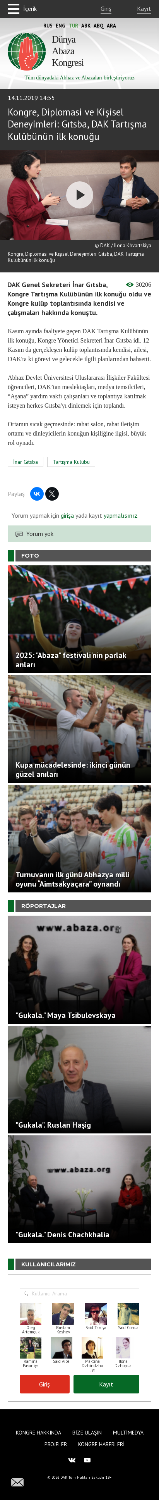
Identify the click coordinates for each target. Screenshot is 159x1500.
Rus (48, 26)
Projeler (55, 1444)
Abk (86, 26)
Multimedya (128, 1432)
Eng (60, 26)
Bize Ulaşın (87, 1432)
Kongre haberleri (101, 1444)
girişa (67, 515)
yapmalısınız (119, 515)
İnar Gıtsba (25, 461)
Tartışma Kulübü (71, 461)
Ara (111, 26)
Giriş (106, 8)
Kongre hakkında (38, 1432)
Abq (99, 26)
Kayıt (144, 8)
